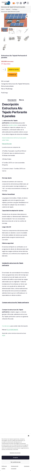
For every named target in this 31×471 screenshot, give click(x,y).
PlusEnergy (9, 89)
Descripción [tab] (12, 100)
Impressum (26, 466)
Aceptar (15, 457)
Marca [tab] (21, 100)
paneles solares (13, 125)
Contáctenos (6, 326)
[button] (28, 436)
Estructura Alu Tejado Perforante (19, 84)
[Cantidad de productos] (4, 70)
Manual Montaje (7, 144)
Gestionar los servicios (15, 452)
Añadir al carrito (14, 69)
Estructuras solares (7, 86)
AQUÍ (3, 335)
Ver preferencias (16, 462)
